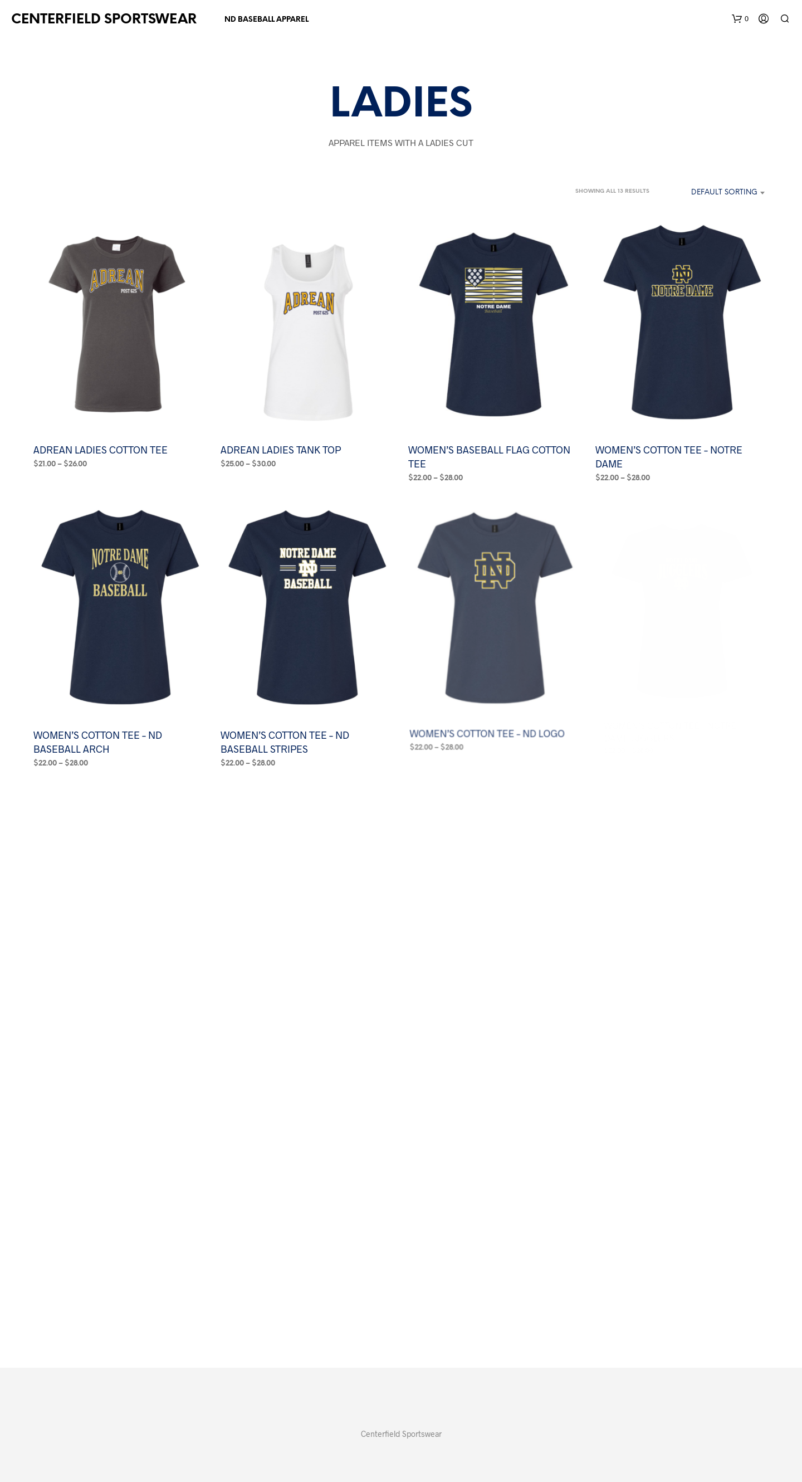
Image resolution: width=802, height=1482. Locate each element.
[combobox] (712, 193)
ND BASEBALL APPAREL (266, 19)
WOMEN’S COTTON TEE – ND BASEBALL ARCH (97, 742)
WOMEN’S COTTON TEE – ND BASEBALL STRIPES (286, 735)
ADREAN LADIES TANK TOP (281, 449)
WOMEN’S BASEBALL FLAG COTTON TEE (489, 456)
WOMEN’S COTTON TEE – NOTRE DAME (668, 456)
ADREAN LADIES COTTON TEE (100, 449)
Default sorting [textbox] (724, 192)
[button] (740, 19)
